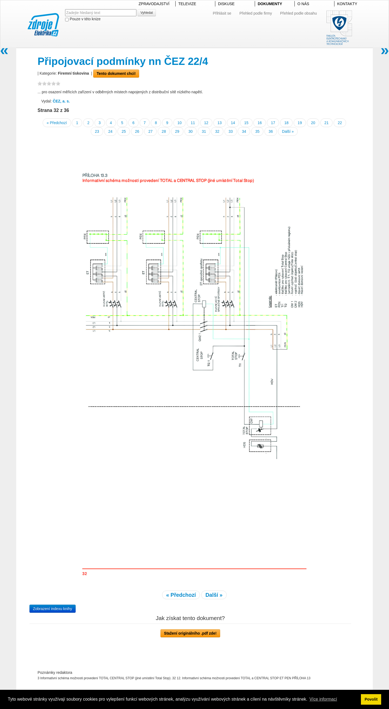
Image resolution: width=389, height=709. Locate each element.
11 (193, 123)
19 (300, 123)
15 (246, 123)
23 (97, 131)
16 (259, 123)
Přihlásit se (222, 13)
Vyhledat (146, 13)
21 (326, 123)
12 (206, 123)
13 (219, 123)
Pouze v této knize (82, 19)
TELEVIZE (187, 4)
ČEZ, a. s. (61, 101)
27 (150, 131)
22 (340, 123)
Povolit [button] (371, 699)
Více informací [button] (323, 699)
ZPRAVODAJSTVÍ (154, 4)
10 (179, 123)
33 (231, 131)
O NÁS (303, 4)
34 (244, 131)
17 (273, 123)
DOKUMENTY (270, 4)
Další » (288, 131)
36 (271, 131)
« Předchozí (57, 123)
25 (124, 131)
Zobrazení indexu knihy (52, 609)
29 (177, 131)
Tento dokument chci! (116, 73)
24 (110, 131)
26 (137, 131)
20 (313, 123)
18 (286, 123)
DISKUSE (226, 4)
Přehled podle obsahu (298, 13)
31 (204, 131)
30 (191, 131)
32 (217, 131)
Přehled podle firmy (255, 13)
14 (233, 123)
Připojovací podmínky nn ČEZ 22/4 (123, 61)
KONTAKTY (347, 4)
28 (164, 131)
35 (257, 131)
